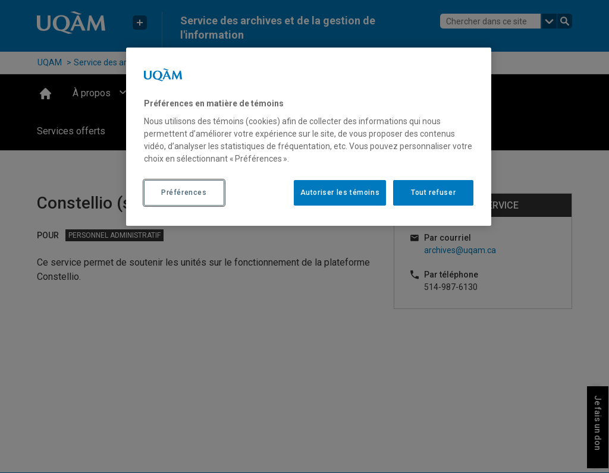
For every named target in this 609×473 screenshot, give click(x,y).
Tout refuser (433, 192)
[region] (308, 137)
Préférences (184, 192)
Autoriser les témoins (340, 192)
